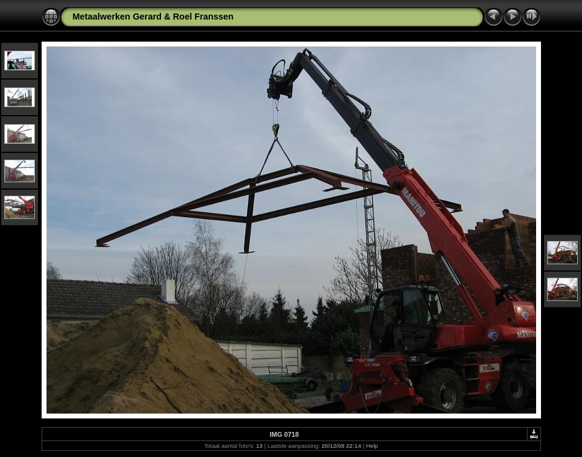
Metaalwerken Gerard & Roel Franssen (153, 16)
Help (372, 445)
